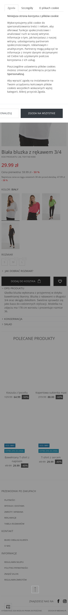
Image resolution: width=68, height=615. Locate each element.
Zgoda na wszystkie (41, 113)
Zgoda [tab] (11, 8)
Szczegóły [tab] (27, 8)
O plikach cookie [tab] (49, 8)
